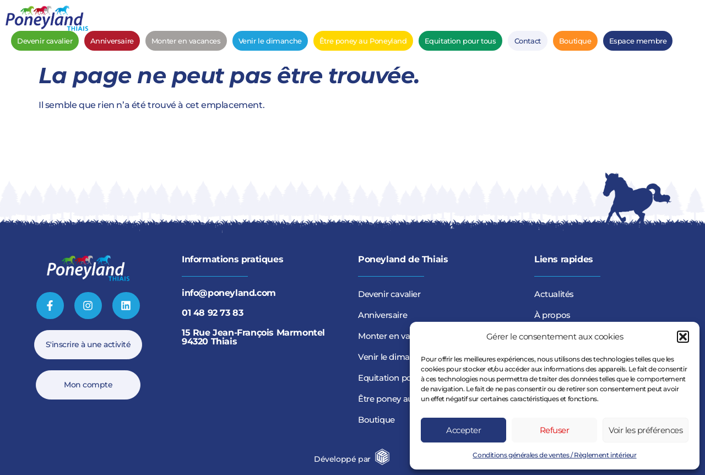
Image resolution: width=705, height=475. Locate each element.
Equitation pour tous (460, 40)
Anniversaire (112, 40)
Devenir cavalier (45, 40)
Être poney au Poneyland (363, 40)
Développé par (342, 459)
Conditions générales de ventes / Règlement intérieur (554, 455)
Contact (527, 40)
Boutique (575, 40)
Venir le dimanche (270, 40)
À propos (552, 315)
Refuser (555, 430)
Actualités (554, 294)
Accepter (463, 430)
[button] (682, 336)
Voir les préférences (645, 430)
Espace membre (638, 40)
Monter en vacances (186, 40)
